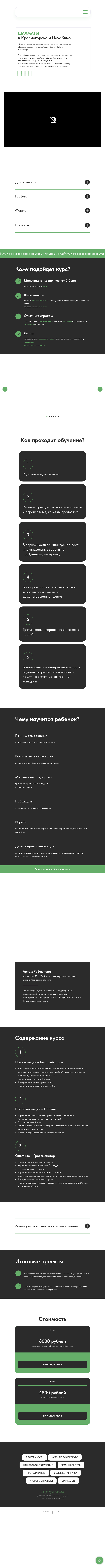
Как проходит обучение (38, 1465)
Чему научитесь (70, 1465)
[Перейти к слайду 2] (49, 416)
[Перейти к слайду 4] (53, 416)
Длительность (34, 1457)
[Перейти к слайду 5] (55, 416)
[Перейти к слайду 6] (58, 416)
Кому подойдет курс (65, 1457)
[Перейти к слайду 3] (51, 416)
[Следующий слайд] (100, 389)
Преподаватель (36, 1473)
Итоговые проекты (41, 1480)
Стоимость (68, 1480)
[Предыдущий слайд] (4, 389)
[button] (52, 869)
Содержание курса (65, 1473)
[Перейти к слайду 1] (46, 416)
